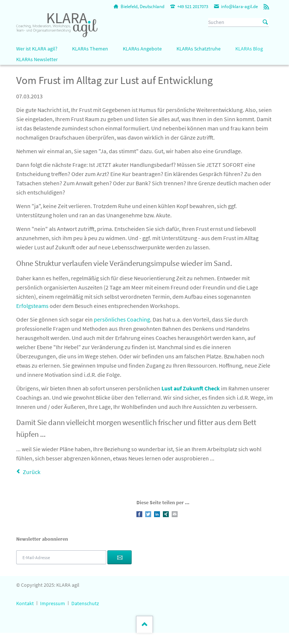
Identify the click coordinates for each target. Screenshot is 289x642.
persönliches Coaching (122, 319)
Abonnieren (119, 557)
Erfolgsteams (32, 305)
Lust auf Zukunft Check (190, 388)
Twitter (148, 514)
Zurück (31, 472)
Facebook (139, 514)
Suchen (265, 22)
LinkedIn (157, 514)
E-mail (175, 514)
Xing (166, 514)
